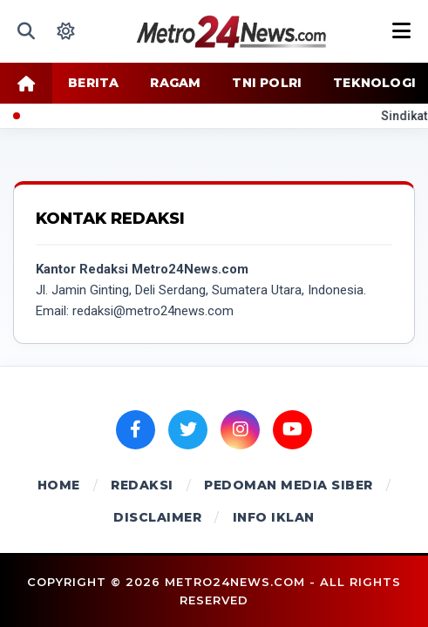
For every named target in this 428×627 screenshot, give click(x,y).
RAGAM (175, 83)
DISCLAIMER (157, 517)
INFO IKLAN (274, 517)
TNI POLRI (267, 83)
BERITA (93, 83)
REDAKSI (142, 485)
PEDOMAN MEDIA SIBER (288, 485)
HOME (58, 485)
